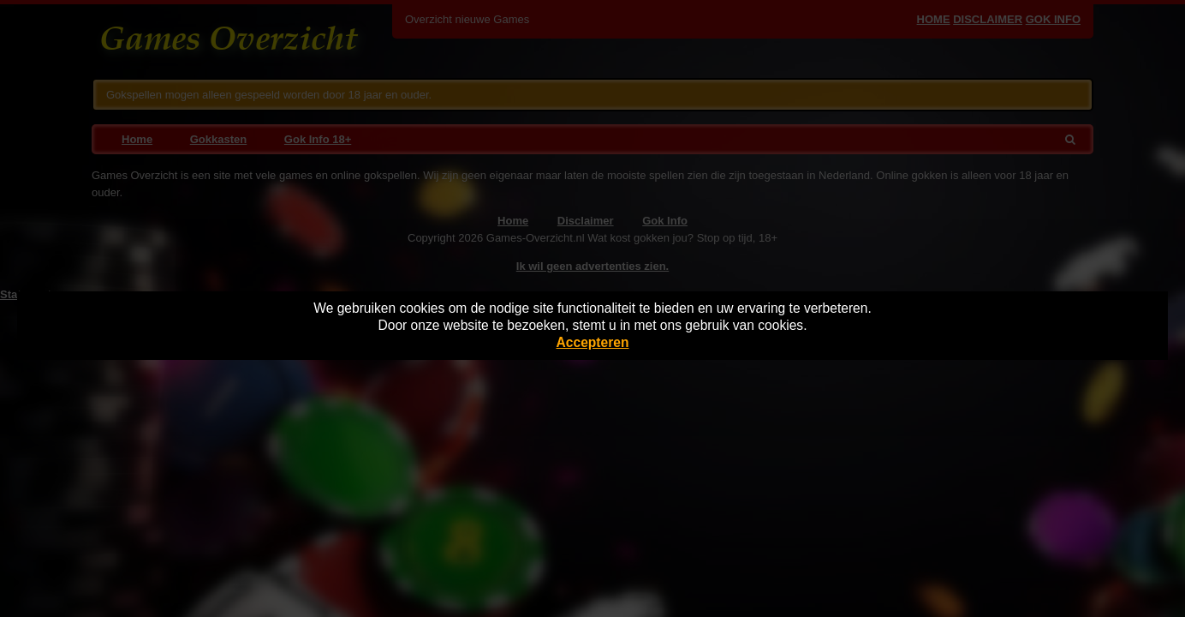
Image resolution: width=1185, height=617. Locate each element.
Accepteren (593, 342)
